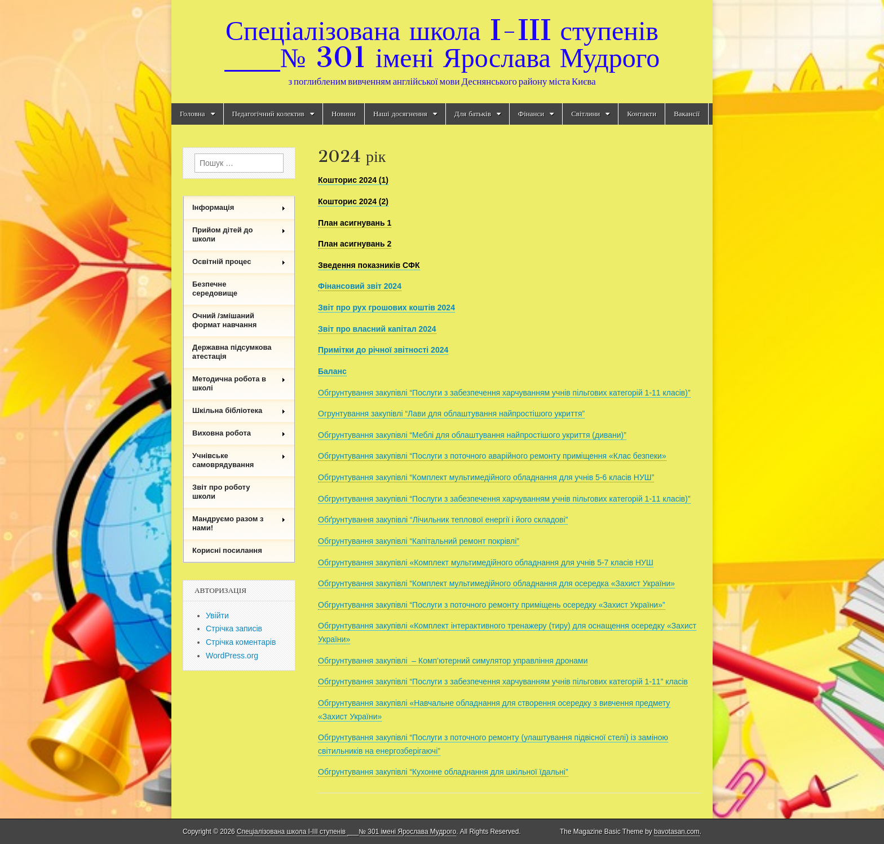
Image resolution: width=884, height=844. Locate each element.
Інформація (239, 207)
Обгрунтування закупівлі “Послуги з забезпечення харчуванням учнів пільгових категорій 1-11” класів (503, 681)
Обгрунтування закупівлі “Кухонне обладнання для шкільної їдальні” (443, 771)
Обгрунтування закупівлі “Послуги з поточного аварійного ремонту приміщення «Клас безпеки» (492, 455)
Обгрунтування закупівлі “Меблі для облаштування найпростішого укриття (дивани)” (472, 434)
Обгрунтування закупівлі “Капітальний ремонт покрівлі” (418, 541)
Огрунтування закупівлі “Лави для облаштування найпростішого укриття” (451, 413)
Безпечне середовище (214, 288)
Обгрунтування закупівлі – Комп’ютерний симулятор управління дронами (452, 660)
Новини (344, 113)
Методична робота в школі (239, 383)
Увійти (217, 615)
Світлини (585, 113)
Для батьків (472, 113)
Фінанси (531, 113)
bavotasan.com (677, 832)
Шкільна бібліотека (239, 410)
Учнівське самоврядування (239, 460)
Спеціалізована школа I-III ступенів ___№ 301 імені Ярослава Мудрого (442, 43)
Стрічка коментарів (241, 642)
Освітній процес (239, 261)
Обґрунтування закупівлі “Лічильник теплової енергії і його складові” (443, 519)
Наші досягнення (400, 113)
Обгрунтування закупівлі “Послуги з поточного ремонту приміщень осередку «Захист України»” (491, 604)
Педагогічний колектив (268, 113)
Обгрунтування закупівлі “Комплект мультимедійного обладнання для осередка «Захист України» (496, 583)
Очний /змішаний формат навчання (224, 320)
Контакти (641, 113)
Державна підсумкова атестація (232, 352)
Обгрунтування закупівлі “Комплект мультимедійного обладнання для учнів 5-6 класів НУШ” (486, 477)
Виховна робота (239, 433)
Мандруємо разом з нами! (239, 523)
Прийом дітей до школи (239, 234)
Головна (192, 113)
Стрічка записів (234, 628)
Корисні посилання (227, 550)
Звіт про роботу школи (221, 491)
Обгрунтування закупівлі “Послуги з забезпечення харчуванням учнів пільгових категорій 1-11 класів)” (504, 392)
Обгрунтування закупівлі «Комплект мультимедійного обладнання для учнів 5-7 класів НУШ (485, 562)
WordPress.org (232, 655)
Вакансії (687, 113)
